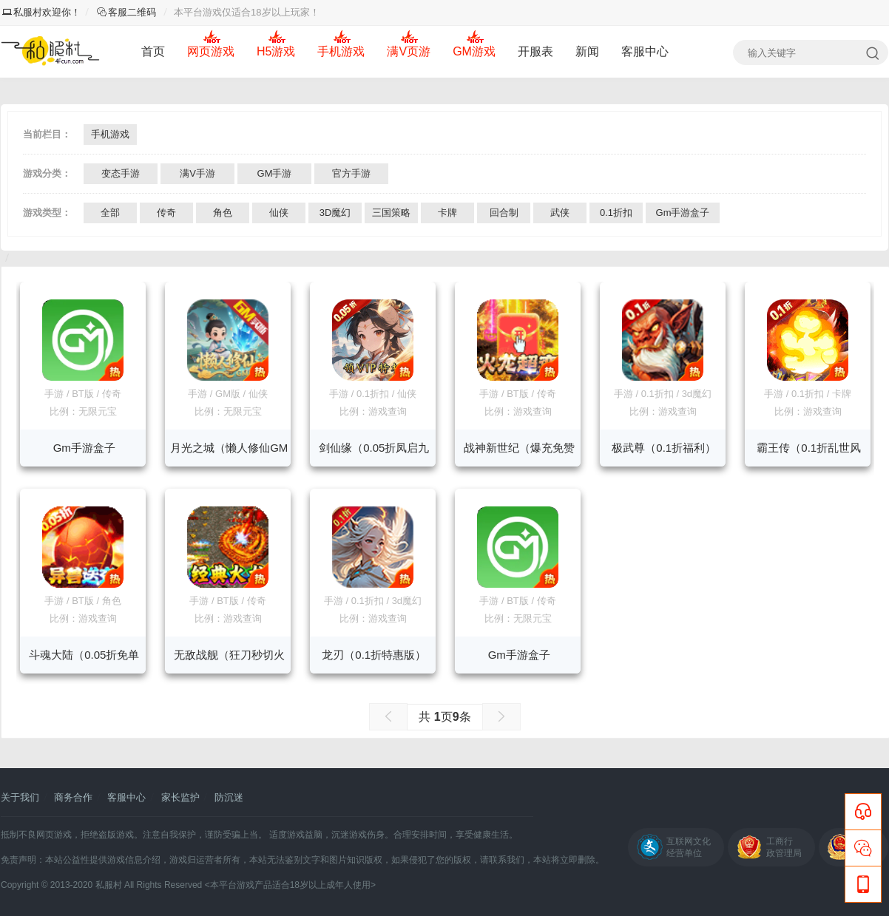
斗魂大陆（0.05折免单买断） (84, 661)
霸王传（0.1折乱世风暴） (809, 454)
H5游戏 (276, 51)
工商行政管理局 (784, 847)
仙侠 (278, 212)
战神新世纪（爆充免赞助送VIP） (519, 454)
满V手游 (197, 173)
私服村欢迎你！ (41, 12)
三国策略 (391, 212)
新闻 (587, 51)
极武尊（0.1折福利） (664, 447)
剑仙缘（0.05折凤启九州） (374, 454)
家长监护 (180, 797)
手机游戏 (341, 51)
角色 (222, 212)
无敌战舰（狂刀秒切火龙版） (229, 661)
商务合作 (73, 797)
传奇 (166, 212)
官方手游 (351, 173)
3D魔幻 (335, 212)
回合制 (504, 212)
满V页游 (408, 51)
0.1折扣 (616, 212)
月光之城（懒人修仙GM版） (229, 454)
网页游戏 (210, 51)
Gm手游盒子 (683, 212)
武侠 (559, 212)
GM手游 (274, 173)
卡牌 (447, 212)
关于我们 (20, 797)
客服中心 (645, 51)
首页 (153, 51)
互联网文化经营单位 (688, 847)
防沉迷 (228, 797)
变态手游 (120, 173)
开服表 (535, 51)
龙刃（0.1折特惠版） (374, 654)
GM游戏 (474, 51)
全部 (110, 212)
